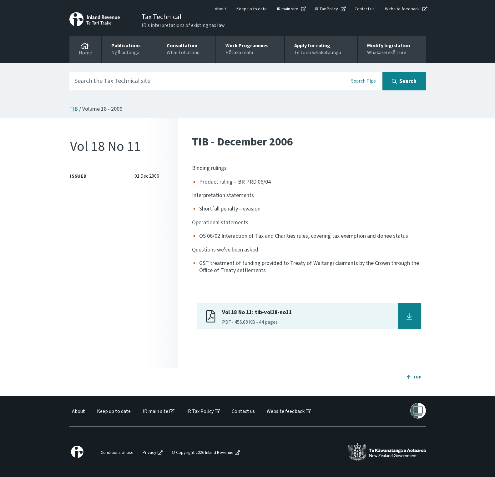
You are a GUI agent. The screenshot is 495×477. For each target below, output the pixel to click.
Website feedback (402, 9)
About (220, 9)
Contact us (365, 9)
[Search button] (404, 81)
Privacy (149, 452)
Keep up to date (251, 9)
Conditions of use (117, 452)
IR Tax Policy (326, 9)
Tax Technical (161, 17)
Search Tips (363, 81)
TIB (73, 109)
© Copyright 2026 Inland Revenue (203, 452)
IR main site (287, 9)
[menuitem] (78, 411)
